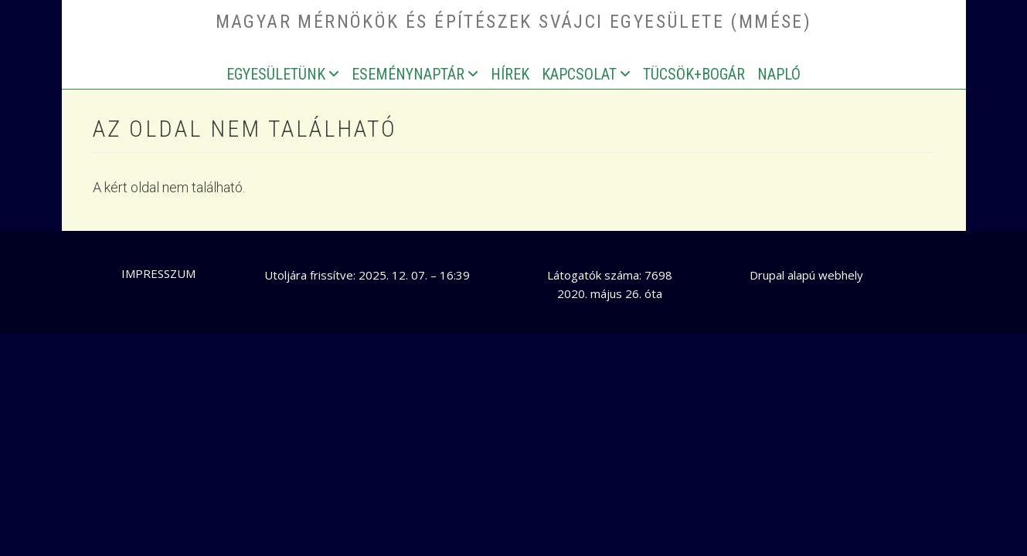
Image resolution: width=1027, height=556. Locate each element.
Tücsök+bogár (694, 74)
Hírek (510, 74)
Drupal (767, 275)
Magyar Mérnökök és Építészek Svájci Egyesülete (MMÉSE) (514, 21)
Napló (779, 74)
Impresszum (158, 273)
